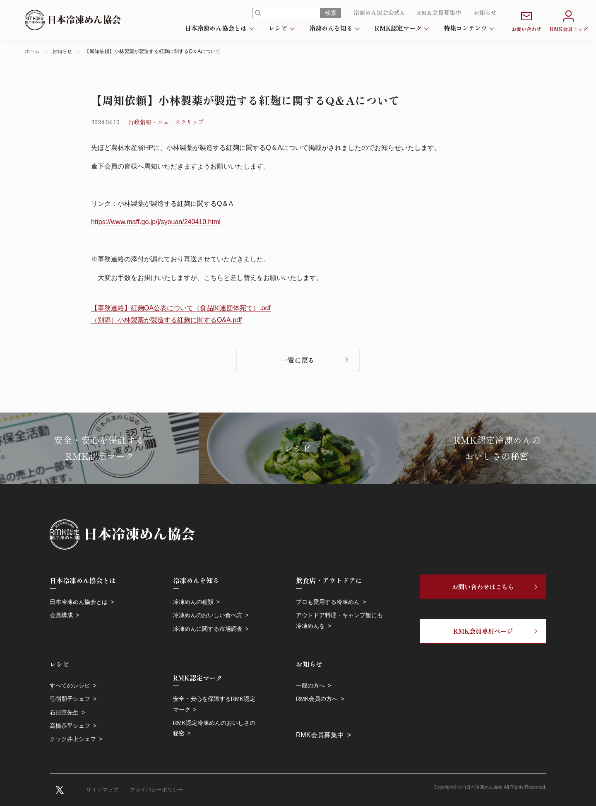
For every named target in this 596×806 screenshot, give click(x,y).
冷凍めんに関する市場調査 (208, 628)
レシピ (278, 27)
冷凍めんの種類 (193, 601)
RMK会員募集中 (439, 12)
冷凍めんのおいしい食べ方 (208, 615)
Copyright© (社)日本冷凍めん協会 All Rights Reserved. (489, 786)
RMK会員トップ (569, 20)
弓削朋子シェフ (70, 698)
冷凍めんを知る (331, 27)
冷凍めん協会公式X (378, 12)
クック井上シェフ (73, 739)
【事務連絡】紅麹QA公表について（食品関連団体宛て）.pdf (181, 307)
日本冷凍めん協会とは (216, 27)
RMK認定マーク (398, 27)
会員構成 (61, 615)
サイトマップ (102, 790)
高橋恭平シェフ (70, 725)
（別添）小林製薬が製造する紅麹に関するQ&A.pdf (166, 319)
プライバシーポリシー (156, 790)
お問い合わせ (526, 20)
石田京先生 (64, 712)
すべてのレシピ (70, 685)
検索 (330, 13)
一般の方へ (310, 685)
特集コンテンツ (465, 27)
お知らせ (485, 12)
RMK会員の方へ (317, 698)
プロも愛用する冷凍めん (328, 601)
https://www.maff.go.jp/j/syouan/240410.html (156, 221)
